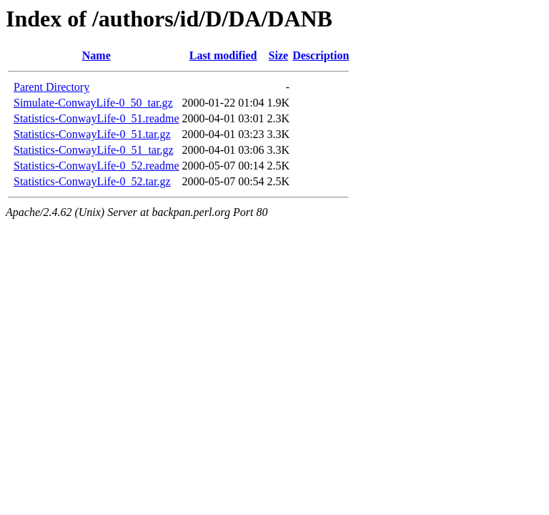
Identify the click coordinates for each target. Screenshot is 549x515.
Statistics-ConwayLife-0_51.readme (96, 118)
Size (279, 55)
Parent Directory (51, 87)
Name (96, 55)
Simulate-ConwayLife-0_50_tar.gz (93, 103)
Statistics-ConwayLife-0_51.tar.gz (92, 134)
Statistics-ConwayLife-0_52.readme (96, 166)
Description (320, 55)
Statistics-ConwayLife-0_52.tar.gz (92, 181)
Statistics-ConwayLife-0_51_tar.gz (94, 150)
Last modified (223, 55)
